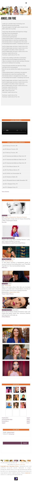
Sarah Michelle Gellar (7, 419)
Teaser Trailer (5, 294)
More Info (4, 222)
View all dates (5, 191)
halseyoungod (10, 432)
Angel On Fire (8, 18)
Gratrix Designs (20, 464)
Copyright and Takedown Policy (10, 466)
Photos (11, 294)
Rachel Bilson (5, 421)
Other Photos (21, 243)
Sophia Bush (5, 417)
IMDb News (4, 267)
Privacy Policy (24, 462)
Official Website (6, 243)
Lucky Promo (14, 243)
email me (27, 472)
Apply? (3, 423)
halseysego (11, 434)
